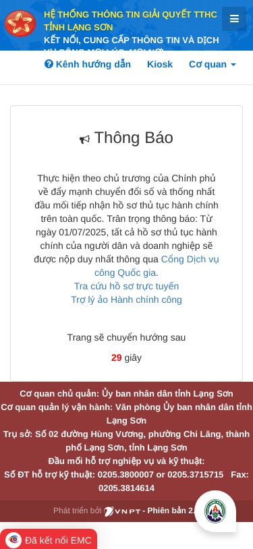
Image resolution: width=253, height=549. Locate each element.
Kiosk (160, 64)
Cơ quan (212, 64)
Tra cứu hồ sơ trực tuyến (126, 286)
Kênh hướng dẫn (88, 64)
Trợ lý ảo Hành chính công (126, 299)
